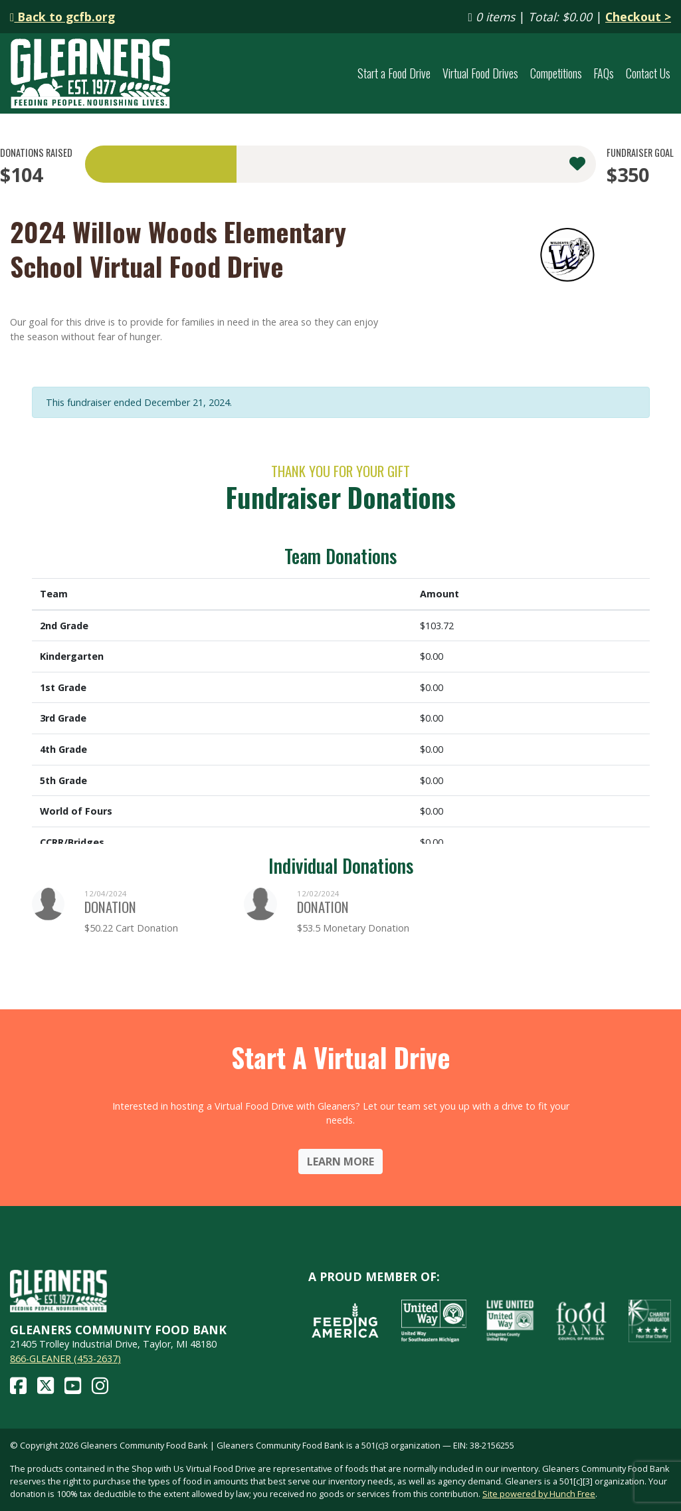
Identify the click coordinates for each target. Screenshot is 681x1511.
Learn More (340, 1161)
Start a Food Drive (394, 73)
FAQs (603, 73)
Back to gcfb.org (62, 17)
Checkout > (638, 17)
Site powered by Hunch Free (538, 1494)
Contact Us (648, 73)
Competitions (556, 73)
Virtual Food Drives (480, 73)
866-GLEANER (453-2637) (65, 1358)
